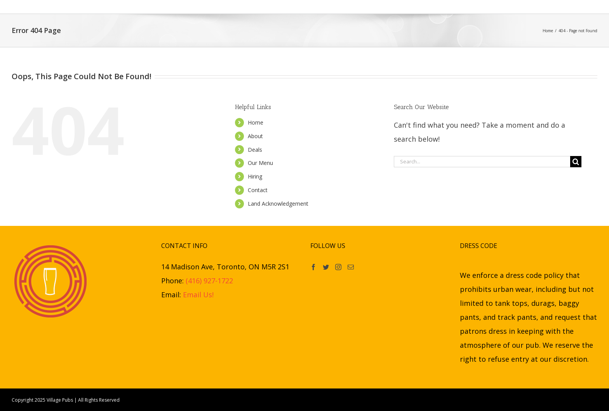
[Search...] (482, 161)
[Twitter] (326, 267)
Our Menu (260, 162)
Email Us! (198, 294)
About (255, 136)
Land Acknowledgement (278, 203)
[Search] (575, 161)
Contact (258, 190)
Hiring (255, 176)
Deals (255, 149)
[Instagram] (338, 267)
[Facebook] (313, 267)
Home (255, 122)
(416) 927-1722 (209, 280)
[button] (433, 7)
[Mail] (351, 267)
